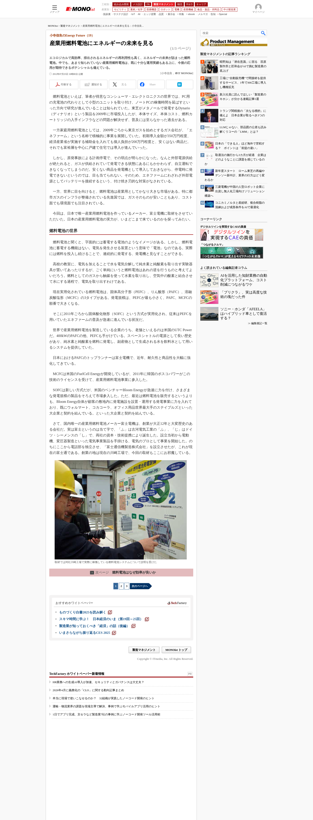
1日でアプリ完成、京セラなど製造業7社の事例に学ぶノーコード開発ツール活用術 (106, 714)
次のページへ (140, 586)
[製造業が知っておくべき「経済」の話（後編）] (97, 626)
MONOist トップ (176, 650)
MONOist (53, 25)
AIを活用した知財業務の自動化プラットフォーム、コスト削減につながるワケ (243, 280)
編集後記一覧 (259, 323)
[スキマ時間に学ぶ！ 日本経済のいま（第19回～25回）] (104, 619)
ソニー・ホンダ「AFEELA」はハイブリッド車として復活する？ (243, 313)
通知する (96, 84)
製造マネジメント (70, 25)
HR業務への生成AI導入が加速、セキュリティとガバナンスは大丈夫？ (98, 682)
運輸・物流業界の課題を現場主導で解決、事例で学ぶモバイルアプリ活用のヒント (106, 706)
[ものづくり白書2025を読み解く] (85, 612)
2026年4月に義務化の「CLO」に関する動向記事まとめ (88, 690)
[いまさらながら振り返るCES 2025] (87, 632)
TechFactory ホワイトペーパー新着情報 (76, 673)
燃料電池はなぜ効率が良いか (123, 572)
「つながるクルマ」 (212, 244)
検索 (263, 33)
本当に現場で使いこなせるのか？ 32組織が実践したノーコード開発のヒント (103, 698)
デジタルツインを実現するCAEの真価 (223, 226)
